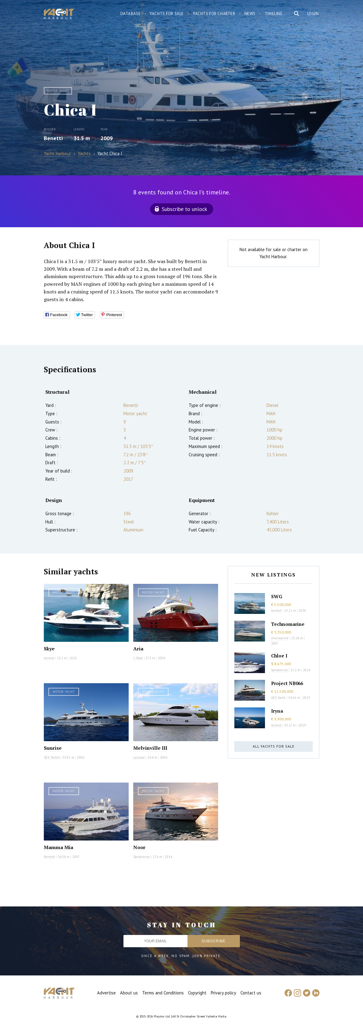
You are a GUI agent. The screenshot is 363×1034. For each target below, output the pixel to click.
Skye (49, 648)
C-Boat (138, 658)
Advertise (106, 993)
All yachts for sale (273, 746)
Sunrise (53, 748)
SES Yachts (52, 757)
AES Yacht (278, 697)
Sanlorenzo (141, 857)
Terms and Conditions (163, 993)
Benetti (53, 138)
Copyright (197, 993)
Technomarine (287, 624)
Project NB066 (287, 683)
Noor (139, 847)
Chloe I (279, 656)
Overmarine (280, 638)
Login (313, 13)
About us (129, 993)
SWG (276, 596)
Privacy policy (223, 993)
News (249, 13)
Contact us (250, 993)
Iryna (277, 711)
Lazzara (139, 757)
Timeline (274, 13)
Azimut (49, 658)
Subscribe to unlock (184, 209)
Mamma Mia (58, 847)
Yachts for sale (167, 13)
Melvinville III (150, 748)
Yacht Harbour (59, 15)
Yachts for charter (214, 13)
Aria (138, 648)
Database (130, 13)
